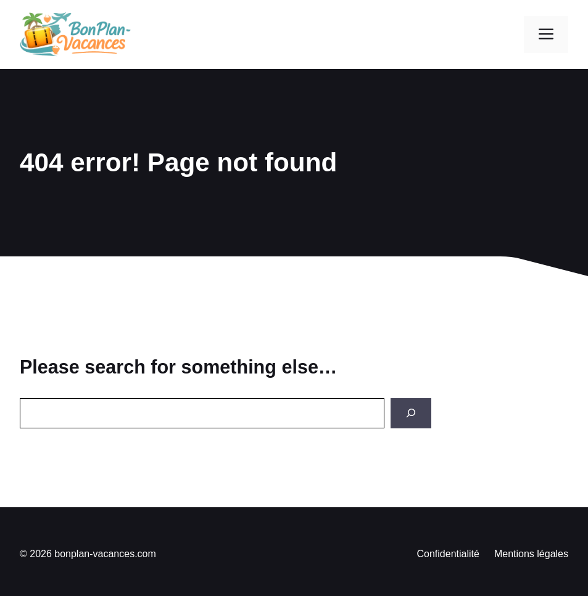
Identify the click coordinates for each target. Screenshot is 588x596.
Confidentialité (448, 554)
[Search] (411, 413)
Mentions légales (531, 554)
